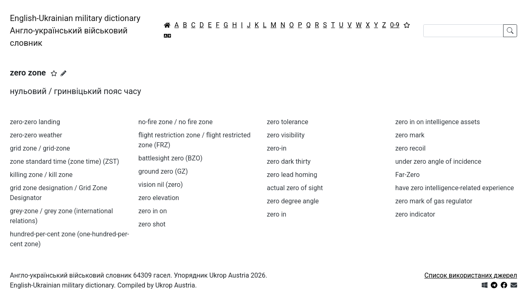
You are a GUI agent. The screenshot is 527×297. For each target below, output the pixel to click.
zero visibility (286, 135)
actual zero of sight (295, 188)
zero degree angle (293, 201)
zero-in (277, 148)
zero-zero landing (35, 122)
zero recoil (410, 148)
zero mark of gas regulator (433, 201)
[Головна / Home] (167, 25)
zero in (276, 214)
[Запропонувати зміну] (63, 73)
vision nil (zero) (160, 185)
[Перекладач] (167, 36)
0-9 (394, 25)
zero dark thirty (288, 161)
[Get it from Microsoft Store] (484, 285)
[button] (54, 73)
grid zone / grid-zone (40, 148)
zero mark (409, 135)
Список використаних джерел (470, 275)
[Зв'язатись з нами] (514, 285)
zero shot (152, 224)
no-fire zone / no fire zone (175, 122)
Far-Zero (407, 175)
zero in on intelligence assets (437, 122)
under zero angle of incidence (438, 161)
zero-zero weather (36, 135)
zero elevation (158, 198)
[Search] (463, 30)
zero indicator (415, 214)
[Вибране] (406, 25)
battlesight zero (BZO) (170, 158)
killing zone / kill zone (41, 175)
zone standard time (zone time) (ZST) (64, 161)
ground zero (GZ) (163, 171)
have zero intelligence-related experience (454, 188)
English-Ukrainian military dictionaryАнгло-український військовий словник (75, 30)
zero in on (152, 211)
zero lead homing (292, 175)
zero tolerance (287, 122)
